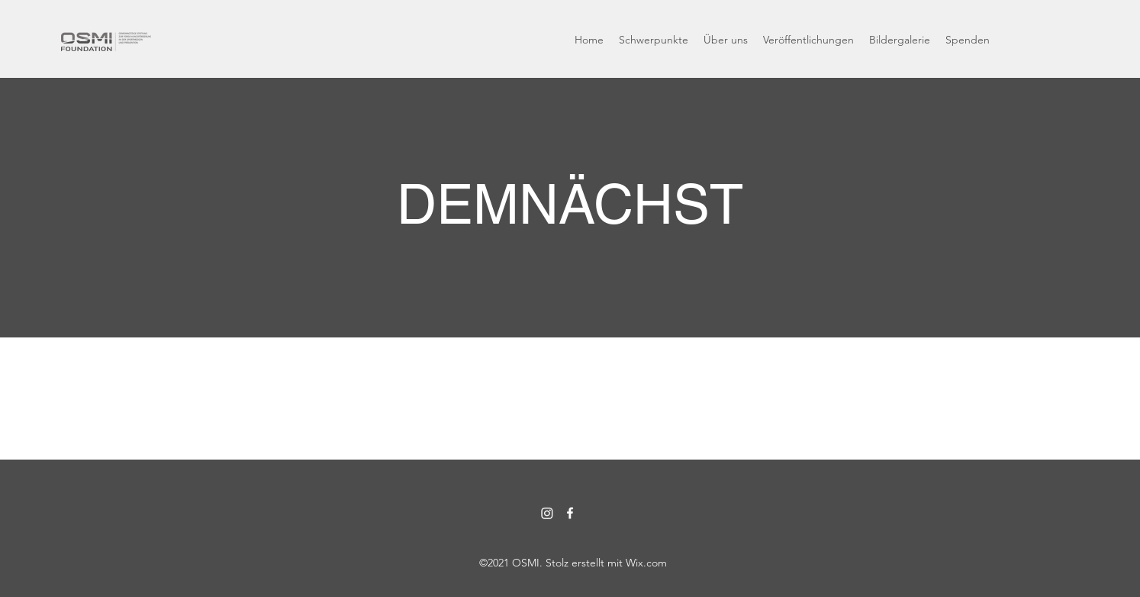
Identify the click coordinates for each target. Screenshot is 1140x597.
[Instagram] (547, 513)
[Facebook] (570, 513)
